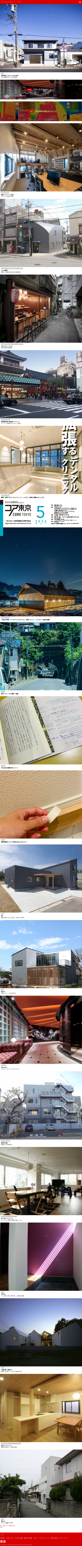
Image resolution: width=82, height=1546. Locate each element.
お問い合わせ (54, 1538)
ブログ (35, 1538)
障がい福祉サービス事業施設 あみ (7, 1525)
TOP (2, 1534)
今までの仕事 (19, 1538)
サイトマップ (64, 1538)
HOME (2, 1538)
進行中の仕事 (28, 1538)
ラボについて (10, 1538)
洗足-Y (1, 1527)
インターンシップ (44, 1538)
